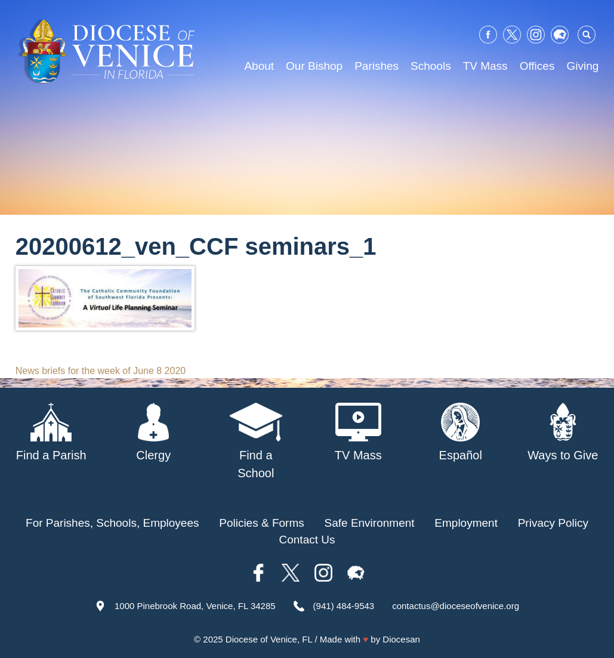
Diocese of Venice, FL (269, 639)
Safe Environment (370, 523)
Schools (431, 66)
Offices (537, 66)
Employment (466, 523)
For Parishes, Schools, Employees (112, 523)
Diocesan (401, 639)
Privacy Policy (553, 523)
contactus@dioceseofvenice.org (455, 606)
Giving (582, 66)
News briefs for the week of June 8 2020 (101, 371)
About (259, 66)
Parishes (376, 66)
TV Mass (485, 66)
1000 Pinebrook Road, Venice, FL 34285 (195, 606)
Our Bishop (314, 66)
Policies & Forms (261, 523)
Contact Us (307, 539)
